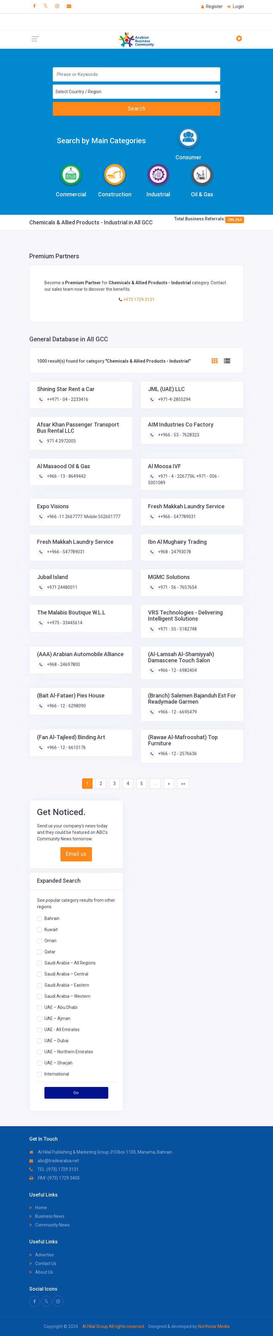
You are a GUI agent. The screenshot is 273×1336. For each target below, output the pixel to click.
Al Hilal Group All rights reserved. (113, 1326)
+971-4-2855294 (174, 399)
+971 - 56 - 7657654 (177, 587)
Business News (46, 1216)
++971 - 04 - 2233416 (67, 399)
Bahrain (52, 918)
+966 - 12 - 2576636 (177, 753)
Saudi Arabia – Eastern (66, 985)
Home (38, 1207)
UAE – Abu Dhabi (60, 1007)
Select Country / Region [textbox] (78, 91)
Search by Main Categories (101, 141)
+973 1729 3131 (138, 299)
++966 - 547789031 (176, 516)
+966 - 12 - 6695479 (177, 712)
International (56, 1074)
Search (136, 109)
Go (76, 1092)
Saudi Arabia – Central (66, 974)
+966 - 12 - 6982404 (177, 670)
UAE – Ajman (57, 1018)
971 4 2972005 (61, 441)
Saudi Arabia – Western (67, 996)
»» (183, 783)
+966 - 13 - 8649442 (66, 476)
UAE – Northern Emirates (68, 1051)
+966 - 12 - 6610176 (66, 747)
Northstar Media (213, 1326)
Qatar (50, 951)
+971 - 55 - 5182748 (177, 628)
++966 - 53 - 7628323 (178, 434)
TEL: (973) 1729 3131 (54, 1169)
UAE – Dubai (56, 1040)
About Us (41, 1272)
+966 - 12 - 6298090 (66, 705)
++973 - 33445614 (64, 622)
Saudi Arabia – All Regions (70, 962)
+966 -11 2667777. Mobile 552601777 (83, 516)
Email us (76, 854)
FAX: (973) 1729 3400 (54, 1178)
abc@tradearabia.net (54, 1160)
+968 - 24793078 (174, 551)
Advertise (41, 1254)
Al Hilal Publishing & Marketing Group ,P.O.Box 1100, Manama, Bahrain (100, 1152)
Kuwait (51, 929)
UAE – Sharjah (58, 1062)
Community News (49, 1224)
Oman (50, 940)
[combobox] (137, 92)
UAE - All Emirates (62, 1029)
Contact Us (42, 1263)
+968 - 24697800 (63, 664)
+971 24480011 (61, 587)
